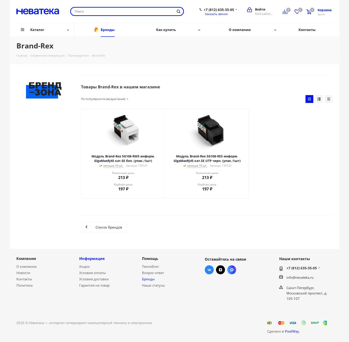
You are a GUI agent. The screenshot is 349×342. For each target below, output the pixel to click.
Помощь (150, 258)
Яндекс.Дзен (220, 269)
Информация (92, 258)
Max (231, 269)
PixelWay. (292, 331)
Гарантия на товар (94, 285)
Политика (24, 285)
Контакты (24, 279)
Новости (23, 272)
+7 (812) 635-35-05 (219, 10)
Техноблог (150, 266)
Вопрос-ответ (153, 272)
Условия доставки (94, 279)
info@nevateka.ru (300, 277)
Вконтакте (209, 269)
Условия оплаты (92, 272)
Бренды (148, 279)
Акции (84, 266)
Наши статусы (153, 285)
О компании (26, 266)
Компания (26, 258)
